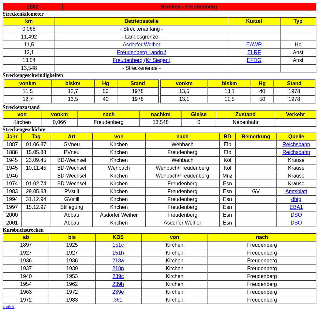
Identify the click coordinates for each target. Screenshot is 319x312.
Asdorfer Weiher (141, 44)
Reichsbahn (296, 144)
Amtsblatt (296, 191)
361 (118, 300)
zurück (8, 306)
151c (118, 245)
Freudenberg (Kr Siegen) (141, 60)
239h (118, 284)
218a (118, 260)
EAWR (254, 44)
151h (118, 253)
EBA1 (296, 207)
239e (118, 292)
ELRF (254, 52)
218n (118, 268)
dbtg (296, 199)
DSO (296, 215)
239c (118, 276)
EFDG (254, 60)
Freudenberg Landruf (141, 52)
